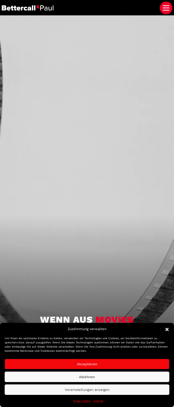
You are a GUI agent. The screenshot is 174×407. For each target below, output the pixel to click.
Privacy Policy (82, 401)
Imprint (98, 401)
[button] (167, 329)
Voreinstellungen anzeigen (87, 390)
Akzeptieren (87, 364)
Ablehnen (87, 377)
